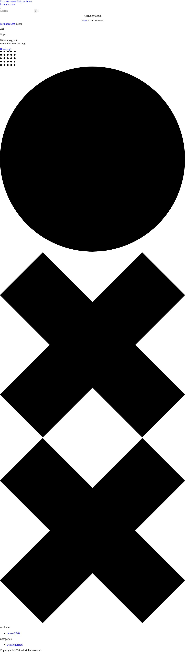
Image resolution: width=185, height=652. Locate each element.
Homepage (6, 49)
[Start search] (35, 11)
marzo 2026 (13, 633)
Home (84, 20)
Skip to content (8, 1)
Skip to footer (24, 1)
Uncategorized (15, 644)
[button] (0, 7)
